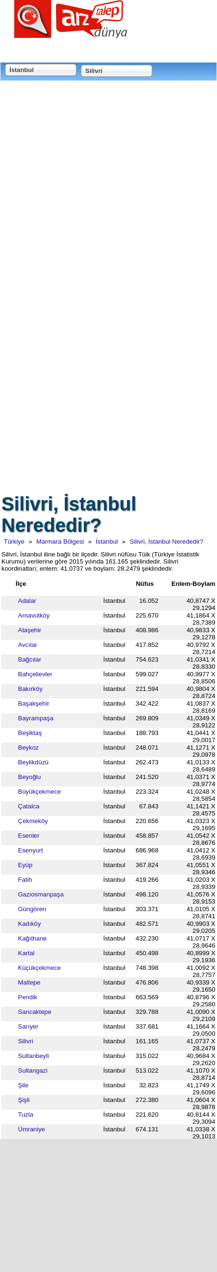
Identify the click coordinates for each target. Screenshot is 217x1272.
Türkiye (14, 541)
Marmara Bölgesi (60, 541)
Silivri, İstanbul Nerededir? (167, 541)
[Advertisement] (108, 192)
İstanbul (107, 541)
